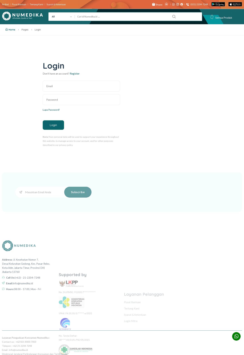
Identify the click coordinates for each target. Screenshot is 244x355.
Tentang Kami (36, 4)
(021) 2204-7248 (198, 4)
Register (75, 73)
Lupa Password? (51, 109)
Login (53, 125)
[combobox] (61, 16)
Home (10, 29)
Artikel (5, 4)
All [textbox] (53, 16)
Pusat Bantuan (19, 4)
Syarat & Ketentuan (56, 4)
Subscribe (78, 192)
